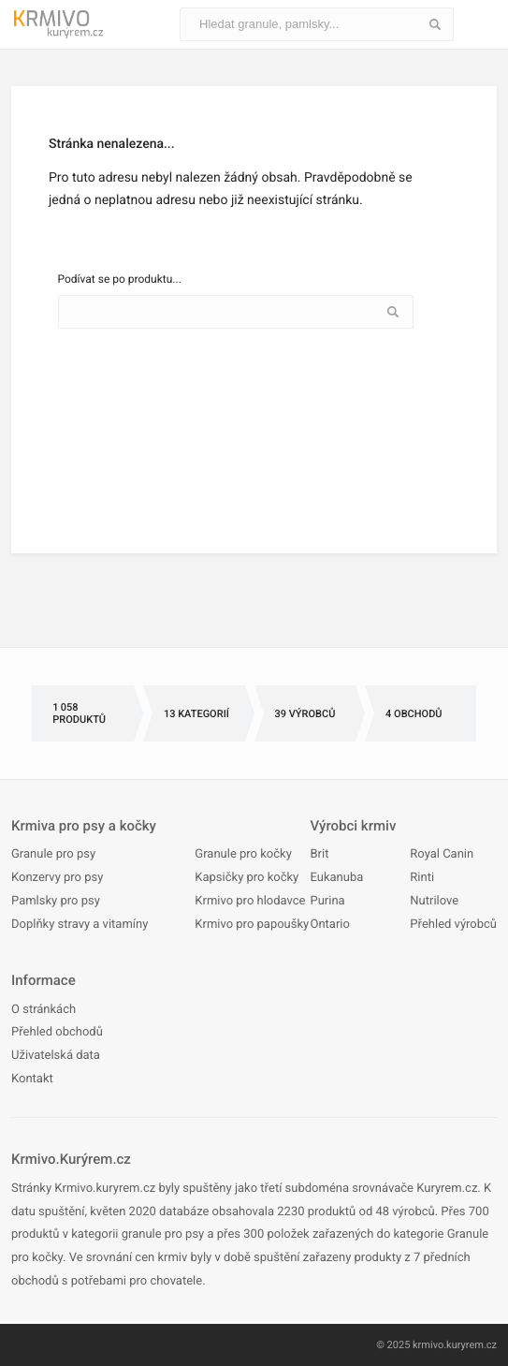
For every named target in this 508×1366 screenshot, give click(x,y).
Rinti (422, 878)
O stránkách (43, 1010)
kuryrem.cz (471, 1345)
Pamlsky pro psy (55, 901)
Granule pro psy (53, 854)
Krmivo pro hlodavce (250, 901)
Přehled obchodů (57, 1032)
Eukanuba (336, 878)
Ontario (329, 925)
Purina (327, 901)
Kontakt (32, 1079)
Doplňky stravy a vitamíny (79, 925)
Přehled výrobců (453, 925)
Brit (319, 854)
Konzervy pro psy (57, 878)
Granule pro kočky (243, 854)
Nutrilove (434, 901)
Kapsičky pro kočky (246, 878)
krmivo (428, 1345)
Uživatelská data (55, 1056)
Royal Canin (441, 854)
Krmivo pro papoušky (252, 925)
